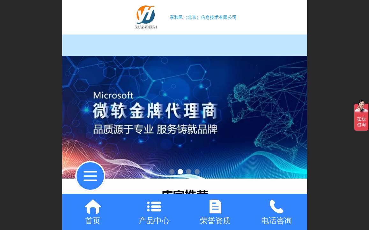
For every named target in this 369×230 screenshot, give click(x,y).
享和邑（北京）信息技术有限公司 (203, 17)
